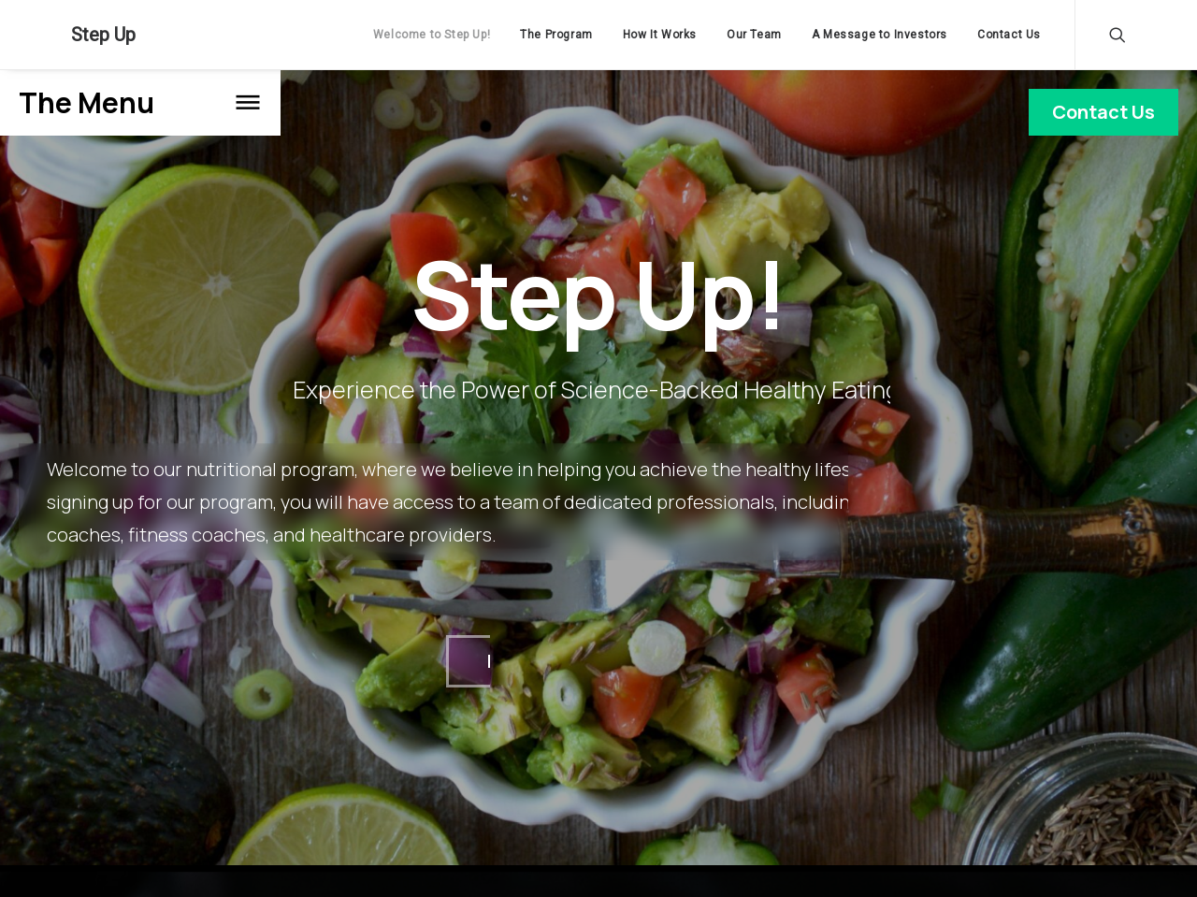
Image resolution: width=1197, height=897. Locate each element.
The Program (556, 34)
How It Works (660, 34)
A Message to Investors (879, 34)
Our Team (754, 34)
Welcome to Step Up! (431, 34)
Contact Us (1009, 34)
